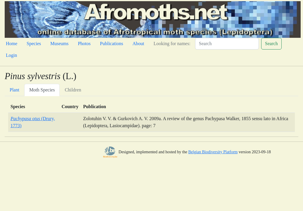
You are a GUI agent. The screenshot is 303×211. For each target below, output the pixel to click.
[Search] (227, 44)
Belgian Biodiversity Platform (213, 152)
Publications (111, 43)
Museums (59, 43)
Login (11, 55)
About (138, 43)
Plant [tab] (14, 89)
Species (34, 43)
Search (271, 43)
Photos (84, 43)
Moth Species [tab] (42, 89)
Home (11, 43)
